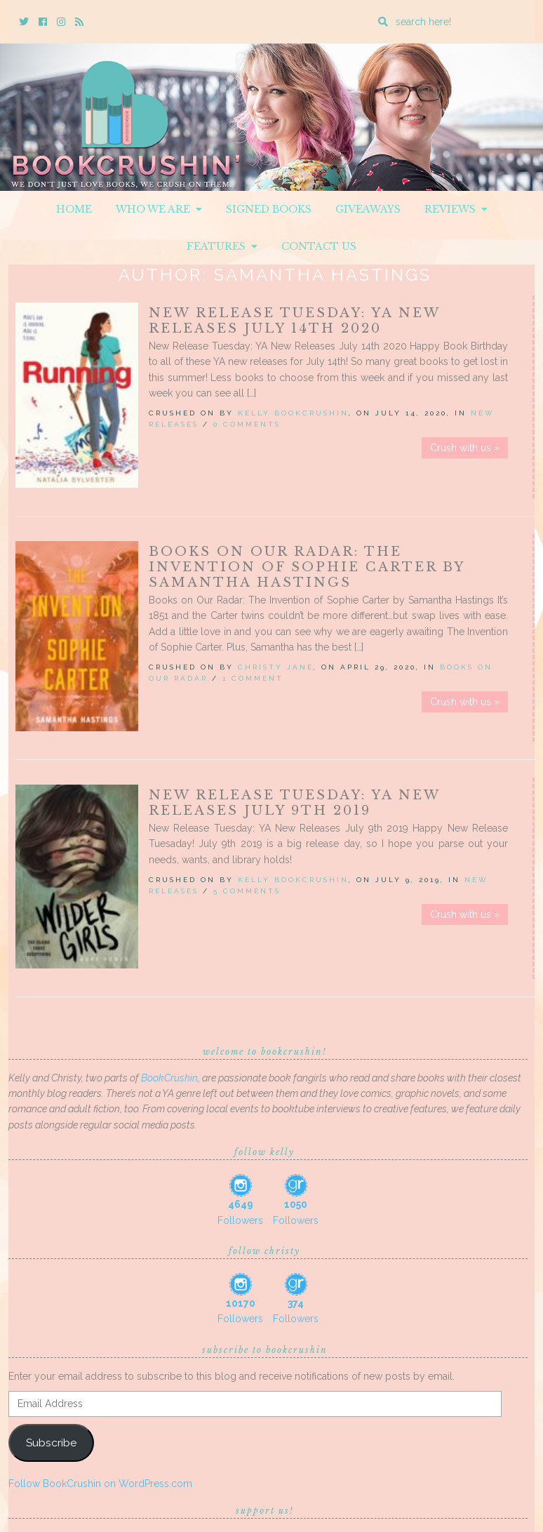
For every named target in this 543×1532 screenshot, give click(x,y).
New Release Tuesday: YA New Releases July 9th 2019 (294, 802)
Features (222, 246)
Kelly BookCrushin (293, 413)
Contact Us (318, 246)
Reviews (456, 209)
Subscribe (51, 1442)
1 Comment (252, 678)
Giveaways (368, 209)
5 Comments (247, 891)
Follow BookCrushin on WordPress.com (100, 1483)
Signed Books (268, 209)
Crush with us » (465, 447)
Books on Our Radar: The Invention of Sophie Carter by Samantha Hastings (306, 567)
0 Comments (247, 424)
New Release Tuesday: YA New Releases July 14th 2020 (294, 320)
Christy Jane (276, 667)
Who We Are (159, 209)
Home (74, 209)
